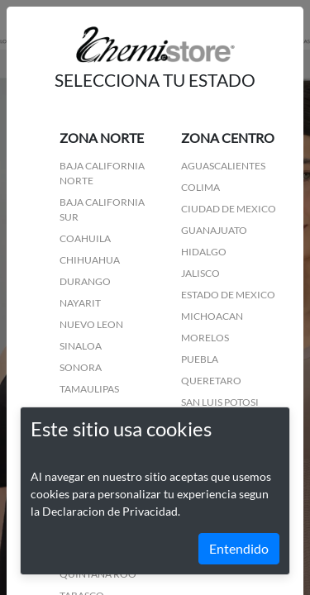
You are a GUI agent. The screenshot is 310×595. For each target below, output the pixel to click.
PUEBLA (199, 359)
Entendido (239, 548)
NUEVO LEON (91, 324)
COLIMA (200, 187)
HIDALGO (204, 251)
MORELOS (205, 337)
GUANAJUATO (214, 230)
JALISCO (200, 273)
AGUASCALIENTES (223, 165)
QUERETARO (211, 380)
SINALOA (81, 346)
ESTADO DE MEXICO (228, 294)
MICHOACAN (212, 316)
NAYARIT (80, 303)
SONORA (81, 367)
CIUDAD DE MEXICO (228, 208)
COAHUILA (85, 238)
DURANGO (85, 281)
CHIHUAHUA (90, 260)
